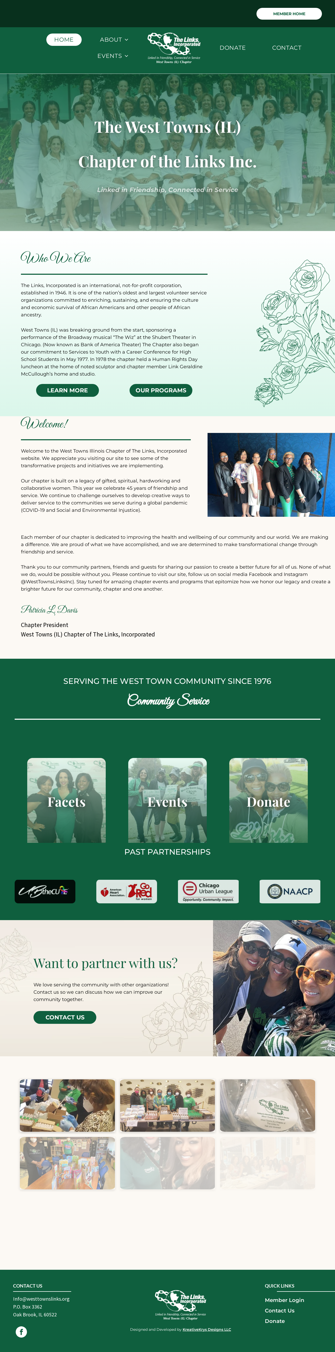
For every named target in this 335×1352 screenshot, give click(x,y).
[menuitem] (64, 40)
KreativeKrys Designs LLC (207, 1329)
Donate (275, 1321)
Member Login (284, 1300)
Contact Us (279, 1310)
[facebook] (21, 1332)
